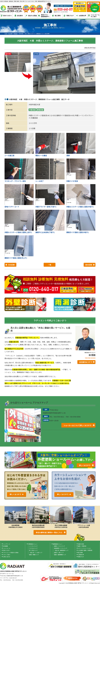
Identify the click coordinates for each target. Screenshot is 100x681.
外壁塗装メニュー (33, 544)
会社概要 (5, 546)
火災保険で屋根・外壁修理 (85, 550)
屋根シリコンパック (59, 546)
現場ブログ (69, 15)
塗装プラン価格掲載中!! (43, 16)
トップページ (6, 544)
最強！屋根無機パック (60, 554)
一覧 (49, 265)
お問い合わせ (6, 557)
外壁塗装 (32, 110)
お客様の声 (81, 15)
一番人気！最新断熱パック (61, 550)
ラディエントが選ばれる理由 (10, 552)
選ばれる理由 (31, 15)
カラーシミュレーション (84, 548)
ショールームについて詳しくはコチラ (77, 425)
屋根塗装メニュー (57, 544)
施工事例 (56, 15)
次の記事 (11, 265)
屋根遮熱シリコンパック (60, 548)
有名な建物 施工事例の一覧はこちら (49, 532)
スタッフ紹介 (6, 554)
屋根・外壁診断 (82, 546)
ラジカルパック (33, 548)
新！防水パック (33, 550)
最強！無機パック (34, 554)
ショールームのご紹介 (94, 16)
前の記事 (88, 265)
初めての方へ (6, 15)
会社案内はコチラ (85, 362)
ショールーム (6, 548)
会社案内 (19, 15)
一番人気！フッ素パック (35, 552)
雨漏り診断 (81, 544)
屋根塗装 (40, 110)
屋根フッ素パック (59, 552)
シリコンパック (33, 546)
